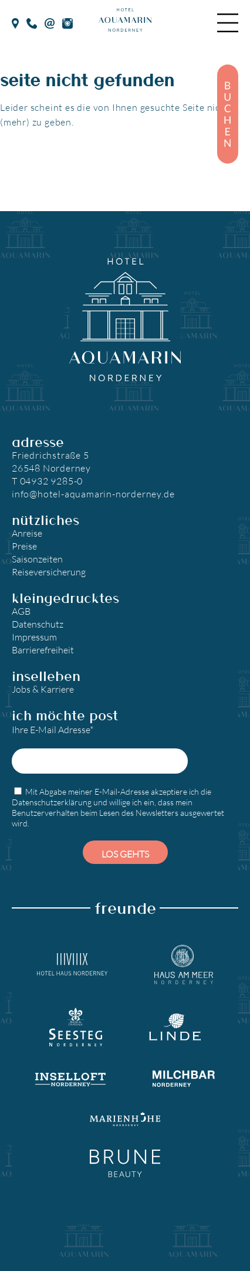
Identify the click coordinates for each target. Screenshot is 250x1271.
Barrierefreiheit (43, 649)
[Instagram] (67, 22)
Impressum (34, 636)
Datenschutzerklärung (52, 802)
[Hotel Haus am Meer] (184, 965)
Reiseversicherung (49, 571)
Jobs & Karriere (43, 688)
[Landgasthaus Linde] (175, 1027)
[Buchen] (227, 114)
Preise (24, 545)
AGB (21, 610)
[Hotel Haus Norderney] (72, 964)
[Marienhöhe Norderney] (125, 1118)
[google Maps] (15, 22)
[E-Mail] (50, 22)
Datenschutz (37, 623)
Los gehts (125, 853)
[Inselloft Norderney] (70, 1078)
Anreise (27, 532)
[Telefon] (32, 22)
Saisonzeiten (37, 558)
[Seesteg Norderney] (76, 1027)
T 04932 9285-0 (47, 480)
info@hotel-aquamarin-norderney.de (93, 493)
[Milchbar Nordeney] (183, 1078)
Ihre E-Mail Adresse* (100, 749)
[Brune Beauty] (125, 1163)
